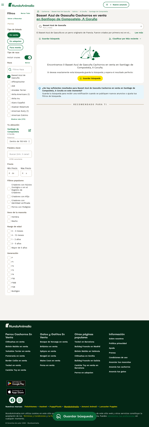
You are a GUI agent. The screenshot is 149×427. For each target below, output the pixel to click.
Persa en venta (47, 365)
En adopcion (15, 41)
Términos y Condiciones (34, 416)
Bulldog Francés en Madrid (87, 346)
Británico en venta (48, 346)
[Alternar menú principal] (2, 4)
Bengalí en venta (48, 356)
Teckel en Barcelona (84, 342)
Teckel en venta (13, 365)
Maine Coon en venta (50, 360)
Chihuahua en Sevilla (85, 356)
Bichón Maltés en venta (16, 346)
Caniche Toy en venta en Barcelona (86, 366)
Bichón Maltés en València (87, 351)
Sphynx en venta (48, 351)
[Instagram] (19, 400)
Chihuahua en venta (15, 342)
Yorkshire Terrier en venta (17, 351)
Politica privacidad (118, 343)
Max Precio (26, 168)
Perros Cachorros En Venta (18, 336)
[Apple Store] (15, 392)
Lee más (139, 32)
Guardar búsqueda (49, 38)
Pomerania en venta (15, 356)
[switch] (19, 57)
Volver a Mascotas (15, 18)
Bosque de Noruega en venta (54, 342)
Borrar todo (25, 13)
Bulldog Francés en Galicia (87, 360)
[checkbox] (8, 76)
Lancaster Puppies (108, 406)
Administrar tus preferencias (121, 416)
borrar (27, 63)
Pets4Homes (31, 406)
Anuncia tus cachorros (119, 367)
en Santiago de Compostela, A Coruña (67, 19)
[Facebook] (12, 400)
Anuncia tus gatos (117, 371)
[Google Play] (16, 383)
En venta (14, 35)
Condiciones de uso (118, 357)
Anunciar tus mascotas (120, 362)
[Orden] (125, 38)
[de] (13, 173)
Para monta (15, 47)
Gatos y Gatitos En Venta (52, 336)
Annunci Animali (89, 406)
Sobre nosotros (116, 338)
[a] (26, 173)
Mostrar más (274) (18, 119)
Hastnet (43, 406)
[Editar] (30, 130)
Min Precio (12, 168)
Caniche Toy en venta (15, 370)
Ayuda (112, 348)
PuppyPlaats (56, 406)
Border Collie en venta (16, 360)
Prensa (112, 353)
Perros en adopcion (84, 372)
